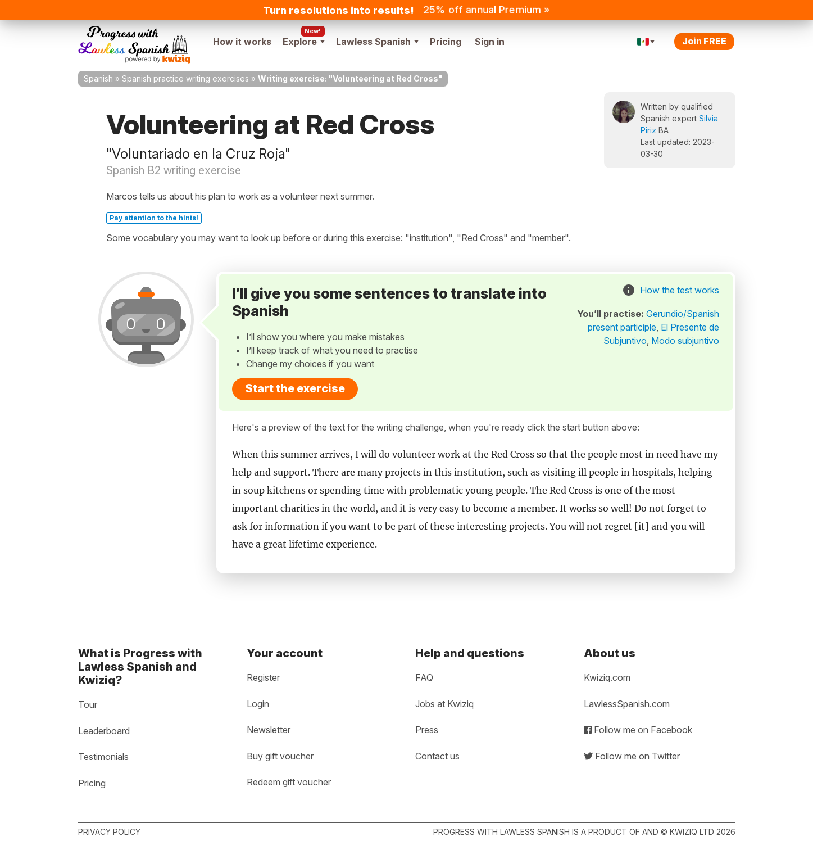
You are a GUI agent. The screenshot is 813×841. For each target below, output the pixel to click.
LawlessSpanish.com (627, 703)
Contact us (437, 756)
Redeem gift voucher (289, 782)
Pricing (445, 41)
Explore (304, 41)
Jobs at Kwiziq (444, 703)
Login (258, 703)
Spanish (98, 78)
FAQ (424, 677)
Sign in (490, 41)
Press (426, 729)
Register (263, 677)
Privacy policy (109, 832)
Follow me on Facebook (638, 729)
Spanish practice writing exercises (185, 78)
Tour (87, 704)
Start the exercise (295, 388)
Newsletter (268, 729)
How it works (242, 41)
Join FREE (704, 41)
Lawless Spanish (377, 41)
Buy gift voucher (280, 756)
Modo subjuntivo (685, 340)
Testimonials (103, 756)
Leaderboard (104, 730)
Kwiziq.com (607, 677)
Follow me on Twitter (632, 756)
